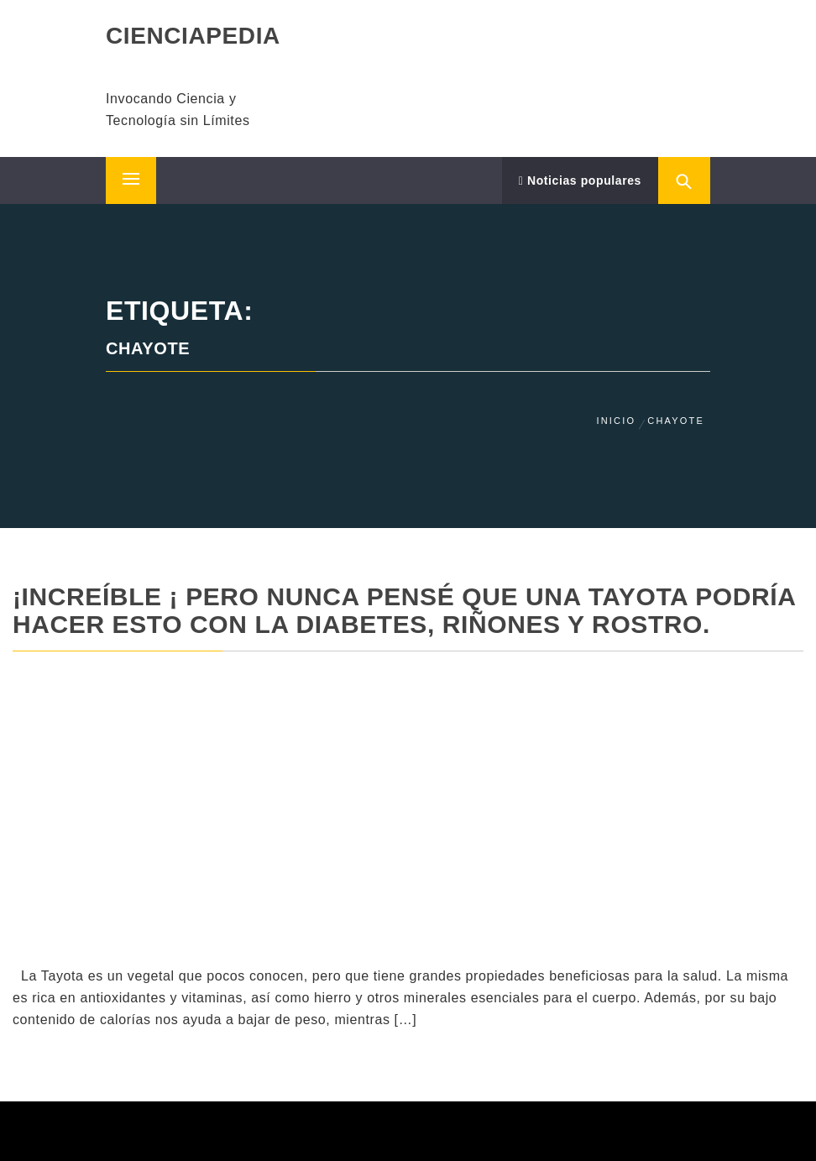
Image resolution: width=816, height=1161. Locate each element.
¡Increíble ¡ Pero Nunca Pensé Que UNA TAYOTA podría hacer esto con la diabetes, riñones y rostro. (404, 610)
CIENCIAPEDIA (193, 36)
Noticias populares (580, 180)
